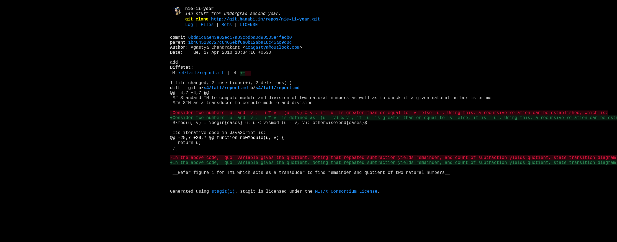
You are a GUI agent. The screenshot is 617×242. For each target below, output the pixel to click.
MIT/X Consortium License (346, 227)
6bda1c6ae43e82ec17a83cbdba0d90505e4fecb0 (240, 42)
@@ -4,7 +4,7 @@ (189, 109)
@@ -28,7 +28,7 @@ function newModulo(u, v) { (227, 164)
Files (207, 28)
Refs (227, 28)
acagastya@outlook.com (272, 55)
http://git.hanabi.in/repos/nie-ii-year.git (265, 22)
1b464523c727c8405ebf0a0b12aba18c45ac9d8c (240, 48)
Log (189, 28)
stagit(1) (223, 227)
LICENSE (249, 28)
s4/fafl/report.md (201, 86)
